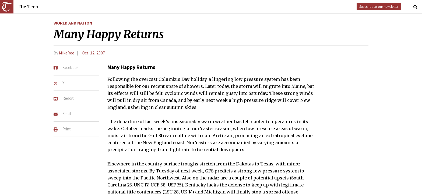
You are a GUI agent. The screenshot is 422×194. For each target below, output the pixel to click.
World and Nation (73, 23)
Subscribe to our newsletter (378, 6)
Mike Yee (66, 53)
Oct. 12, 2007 (93, 53)
